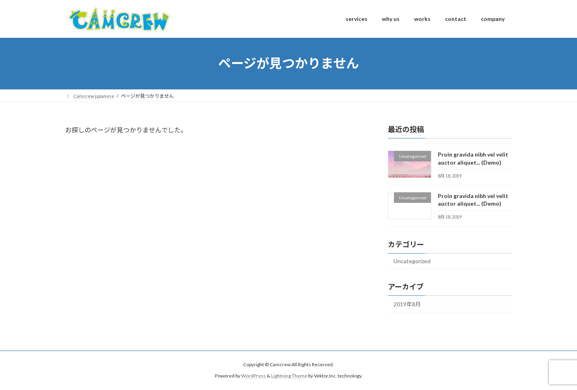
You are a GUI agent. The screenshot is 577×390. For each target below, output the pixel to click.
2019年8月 (407, 303)
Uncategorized (412, 261)
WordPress (253, 376)
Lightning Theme (289, 376)
